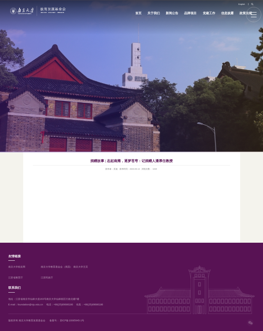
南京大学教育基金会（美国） (56, 267)
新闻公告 (172, 13)
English (241, 4)
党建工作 (209, 13)
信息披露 (227, 13)
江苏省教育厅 (15, 277)
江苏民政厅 (47, 277)
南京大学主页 (80, 267)
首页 (138, 13)
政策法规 (245, 13)
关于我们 (153, 13)
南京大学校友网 (16, 267)
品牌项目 (190, 13)
